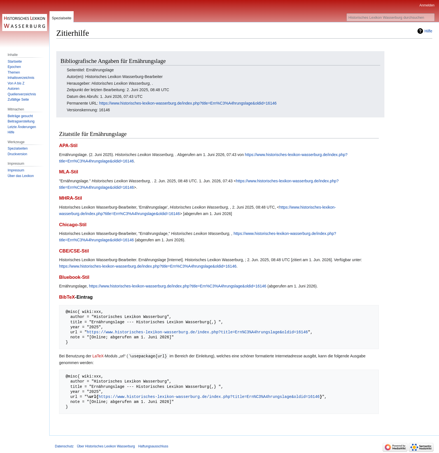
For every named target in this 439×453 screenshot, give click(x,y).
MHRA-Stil (70, 198)
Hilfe (428, 31)
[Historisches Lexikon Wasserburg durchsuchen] (391, 17)
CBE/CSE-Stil (74, 251)
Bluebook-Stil (74, 277)
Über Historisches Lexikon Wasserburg (106, 446)
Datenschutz (64, 446)
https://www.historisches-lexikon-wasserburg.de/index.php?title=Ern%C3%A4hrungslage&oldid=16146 (187, 103)
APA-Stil (68, 145)
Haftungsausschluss (153, 446)
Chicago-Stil (73, 224)
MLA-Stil (68, 171)
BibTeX (67, 297)
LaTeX (98, 356)
